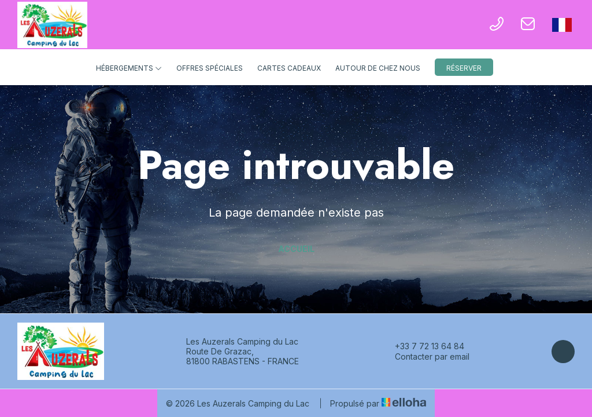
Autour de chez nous (377, 68)
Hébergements (129, 68)
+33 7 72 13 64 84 (423, 346)
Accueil (296, 249)
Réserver (464, 68)
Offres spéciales (209, 68)
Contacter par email (425, 357)
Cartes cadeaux (289, 68)
